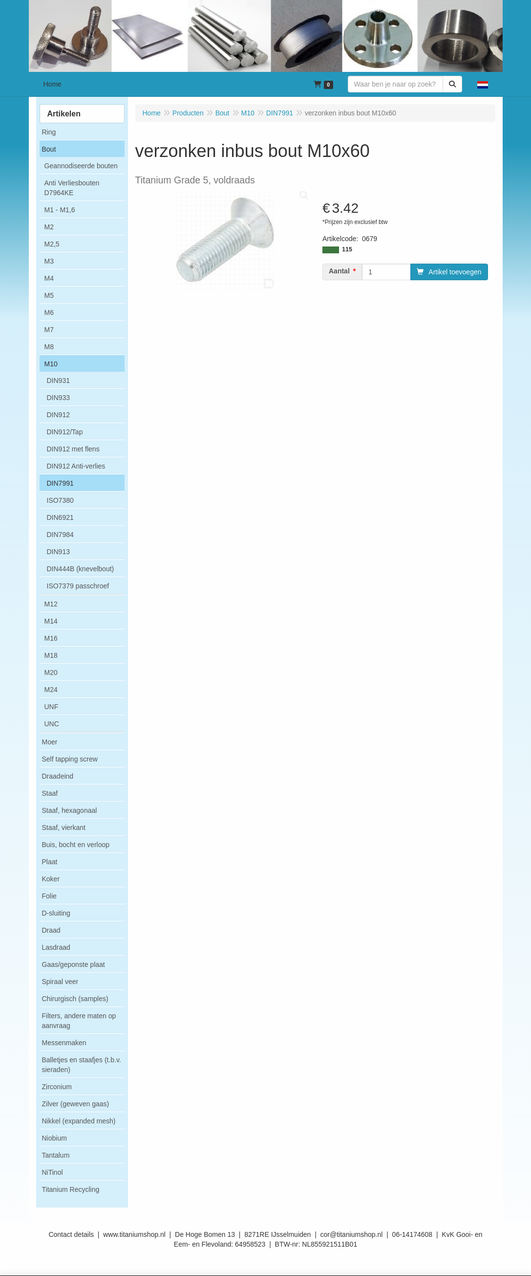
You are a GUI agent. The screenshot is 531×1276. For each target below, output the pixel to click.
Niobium (54, 1138)
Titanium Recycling (71, 1189)
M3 (49, 261)
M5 (49, 295)
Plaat (50, 862)
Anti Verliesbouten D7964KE (72, 188)
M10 (51, 364)
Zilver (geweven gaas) (75, 1104)
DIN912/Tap (65, 432)
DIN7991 (60, 483)
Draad (51, 930)
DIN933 (58, 398)
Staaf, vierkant (64, 827)
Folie (49, 896)
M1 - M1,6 (59, 210)
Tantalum (56, 1155)
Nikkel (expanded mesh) (79, 1121)
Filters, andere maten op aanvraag (79, 1021)
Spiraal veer (60, 981)
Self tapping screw (70, 759)
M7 (49, 330)
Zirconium (57, 1087)
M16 (51, 638)
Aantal (339, 271)
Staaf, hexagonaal (69, 810)
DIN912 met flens (73, 449)
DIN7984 (60, 534)
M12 (51, 604)
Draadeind (58, 776)
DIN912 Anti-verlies (76, 466)
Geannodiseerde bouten (81, 166)
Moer (50, 742)
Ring (49, 132)
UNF (51, 707)
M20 (51, 672)
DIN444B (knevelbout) (80, 569)
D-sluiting (56, 913)
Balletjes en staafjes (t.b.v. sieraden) (81, 1065)
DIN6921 (60, 517)
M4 (49, 278)
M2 (49, 227)
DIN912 (58, 415)
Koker (51, 879)
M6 (49, 312)
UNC (51, 724)
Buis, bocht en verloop (76, 845)
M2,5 (52, 244)
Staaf (50, 793)
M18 (51, 655)
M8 (49, 347)
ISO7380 (60, 500)
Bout (49, 149)
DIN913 (58, 552)
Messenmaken (64, 1043)
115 (347, 249)
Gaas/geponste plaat (73, 964)
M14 (51, 621)
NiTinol (52, 1172)
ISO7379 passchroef (78, 586)
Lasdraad (56, 947)
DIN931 (58, 380)
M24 (51, 690)
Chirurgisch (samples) (75, 999)
